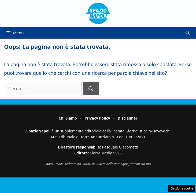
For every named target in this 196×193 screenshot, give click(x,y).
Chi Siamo (67, 118)
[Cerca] (91, 88)
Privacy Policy (97, 118)
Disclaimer (128, 118)
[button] (188, 33)
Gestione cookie (182, 188)
